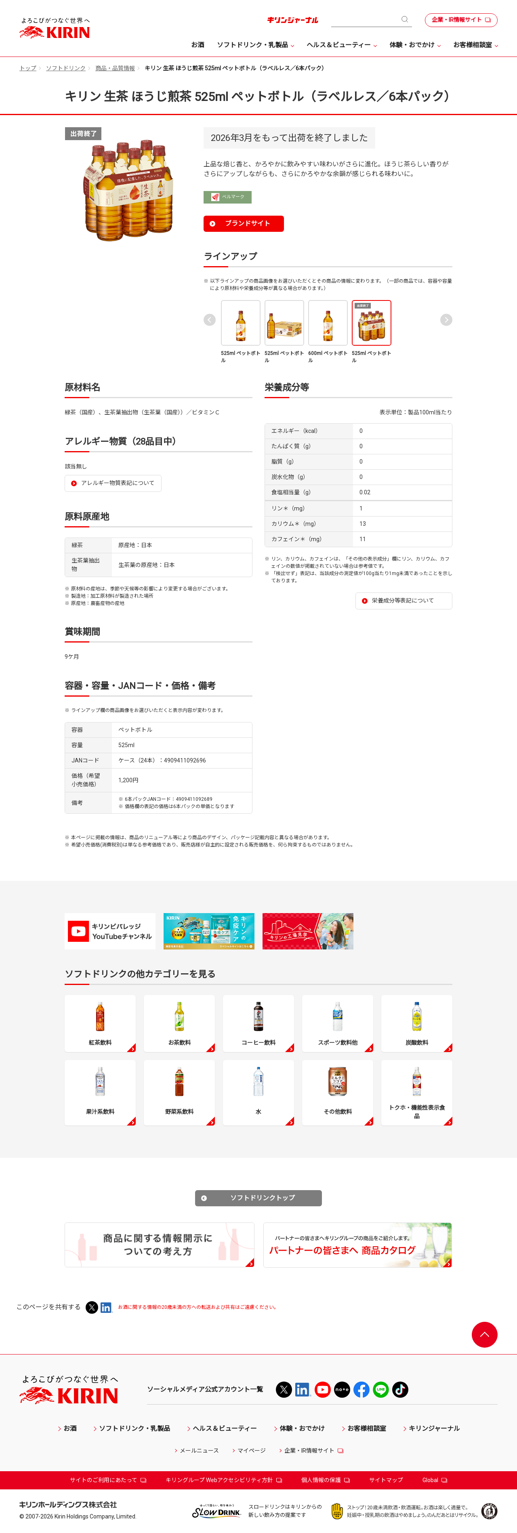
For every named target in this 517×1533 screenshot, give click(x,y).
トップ (27, 68)
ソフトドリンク (66, 68)
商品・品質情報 (115, 68)
